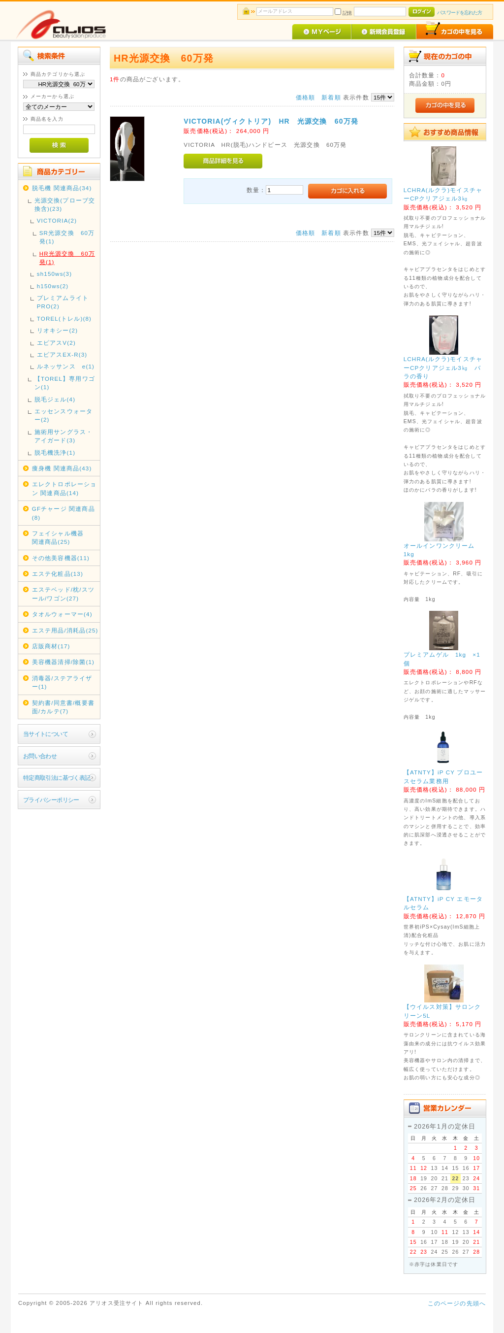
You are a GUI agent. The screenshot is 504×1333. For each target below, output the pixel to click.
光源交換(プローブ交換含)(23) (64, 204)
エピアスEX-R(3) (62, 354)
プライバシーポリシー (51, 800)
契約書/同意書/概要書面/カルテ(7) (63, 707)
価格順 (305, 97)
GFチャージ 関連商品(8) (63, 512)
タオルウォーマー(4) (62, 614)
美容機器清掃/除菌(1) (63, 662)
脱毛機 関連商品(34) (62, 188)
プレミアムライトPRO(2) (63, 302)
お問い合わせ (40, 756)
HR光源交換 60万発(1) (67, 257)
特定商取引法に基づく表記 (57, 777)
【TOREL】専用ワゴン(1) (64, 382)
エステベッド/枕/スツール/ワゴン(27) (63, 593)
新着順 (331, 97)
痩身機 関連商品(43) (62, 468)
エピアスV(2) (56, 342)
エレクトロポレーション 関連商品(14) (64, 488)
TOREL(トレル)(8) (64, 318)
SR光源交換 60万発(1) (67, 237)
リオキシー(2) (57, 330)
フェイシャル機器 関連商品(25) (64, 537)
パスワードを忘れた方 (459, 12)
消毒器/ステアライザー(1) (62, 682)
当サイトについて (45, 734)
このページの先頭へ (457, 1303)
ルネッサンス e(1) (65, 366)
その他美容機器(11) (61, 558)
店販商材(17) (51, 646)
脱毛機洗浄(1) (54, 452)
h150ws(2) (53, 286)
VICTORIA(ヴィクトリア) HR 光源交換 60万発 (271, 121)
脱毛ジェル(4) (54, 399)
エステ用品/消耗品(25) (65, 630)
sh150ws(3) (54, 273)
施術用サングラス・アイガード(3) (63, 436)
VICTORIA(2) (57, 220)
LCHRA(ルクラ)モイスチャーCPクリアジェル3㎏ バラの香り (443, 367)
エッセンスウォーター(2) (63, 415)
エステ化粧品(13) (57, 573)
